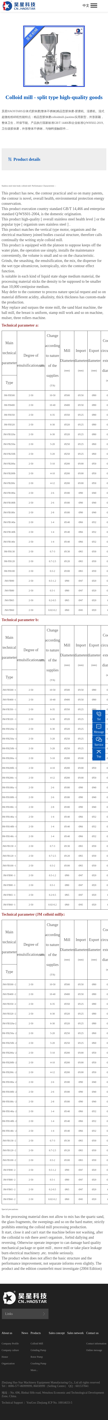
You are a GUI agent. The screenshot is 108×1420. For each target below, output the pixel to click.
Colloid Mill (37, 1343)
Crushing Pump (38, 1363)
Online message (94, 1350)
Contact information (96, 1343)
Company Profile (10, 1343)
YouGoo (31, 1402)
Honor (5, 1356)
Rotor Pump (37, 1356)
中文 (86, 5)
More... (34, 1370)
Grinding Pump (38, 1350)
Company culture (10, 1350)
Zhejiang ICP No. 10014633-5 (54, 1402)
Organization (8, 1363)
